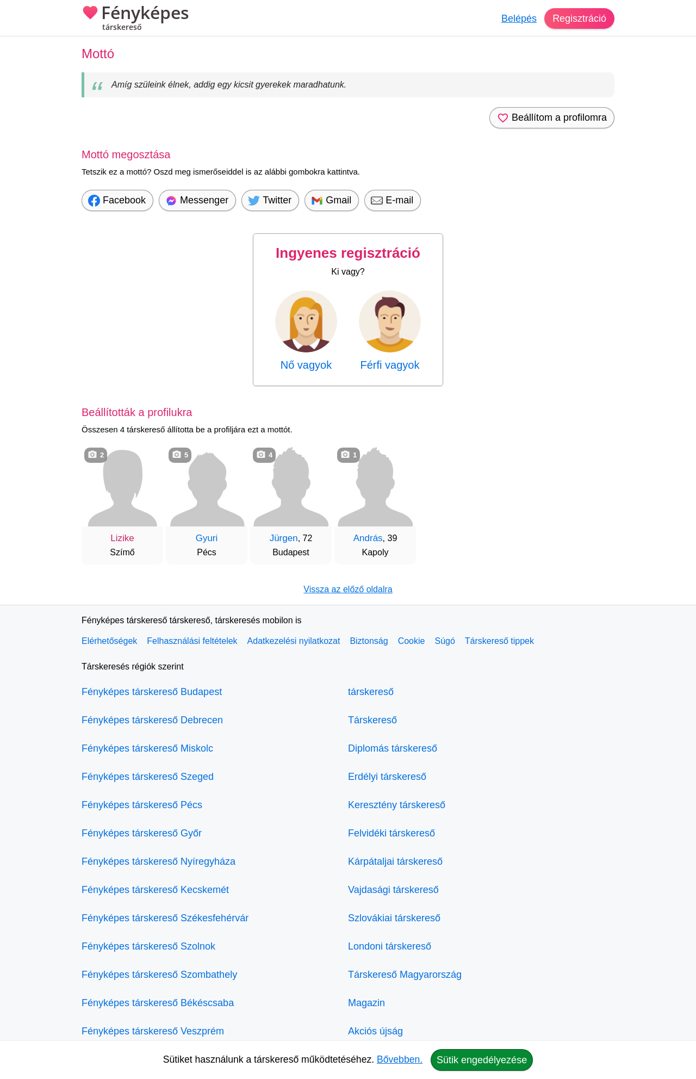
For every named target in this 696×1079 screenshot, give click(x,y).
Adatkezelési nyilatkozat (293, 641)
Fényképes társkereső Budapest (152, 691)
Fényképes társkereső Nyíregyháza (158, 861)
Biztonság (369, 641)
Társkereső (372, 720)
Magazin (366, 1002)
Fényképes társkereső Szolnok (148, 946)
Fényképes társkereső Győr (142, 833)
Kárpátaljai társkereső (395, 861)
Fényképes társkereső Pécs (142, 804)
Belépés (519, 18)
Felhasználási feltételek (192, 641)
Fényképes (135, 19)
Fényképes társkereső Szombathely (159, 974)
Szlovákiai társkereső (394, 918)
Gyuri (207, 538)
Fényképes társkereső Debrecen (152, 720)
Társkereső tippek (499, 641)
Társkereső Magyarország (405, 974)
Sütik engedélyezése (482, 1060)
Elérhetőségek (109, 641)
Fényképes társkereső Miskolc (147, 748)
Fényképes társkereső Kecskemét (155, 889)
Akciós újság (375, 1031)
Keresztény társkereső (396, 804)
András (368, 538)
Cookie (411, 641)
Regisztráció (579, 18)
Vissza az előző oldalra (347, 589)
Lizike (122, 538)
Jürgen (284, 538)
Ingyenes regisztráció (348, 253)
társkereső (371, 691)
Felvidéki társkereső (391, 833)
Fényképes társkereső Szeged (148, 776)
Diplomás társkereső (392, 748)
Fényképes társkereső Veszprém (153, 1031)
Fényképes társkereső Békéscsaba (158, 1002)
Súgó (444, 641)
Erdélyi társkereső (387, 776)
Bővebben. (399, 1059)
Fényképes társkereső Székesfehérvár (165, 918)
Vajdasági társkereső (393, 889)
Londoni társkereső (389, 946)
